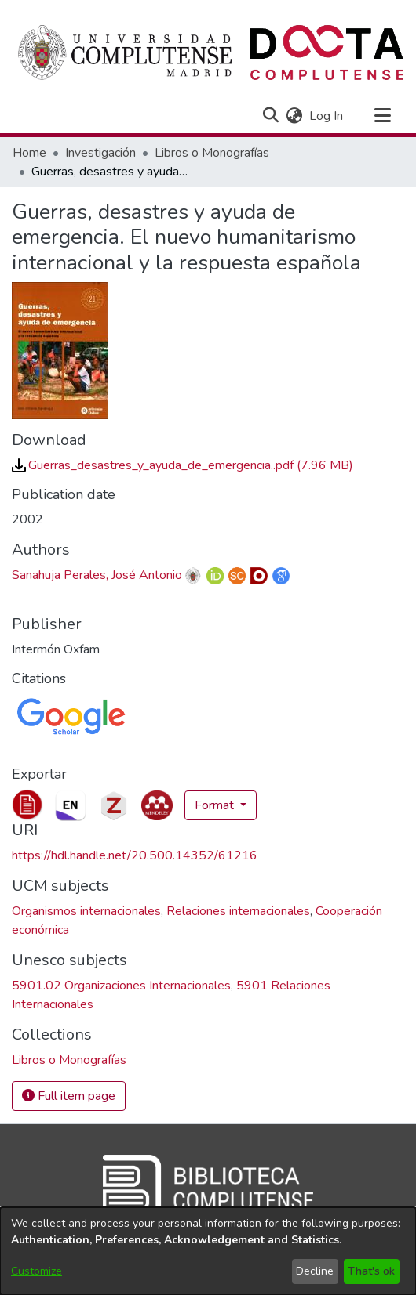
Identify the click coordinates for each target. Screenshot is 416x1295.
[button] (270, 116)
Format (216, 805)
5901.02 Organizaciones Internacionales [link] (121, 985)
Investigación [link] (100, 152)
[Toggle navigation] (382, 116)
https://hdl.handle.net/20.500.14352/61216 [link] (134, 855)
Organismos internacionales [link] (86, 911)
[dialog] (208, 1251)
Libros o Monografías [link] (212, 152)
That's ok (371, 1271)
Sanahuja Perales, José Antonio (97, 575)
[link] (182, 465)
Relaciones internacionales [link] (238, 911)
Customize (36, 1271)
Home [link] (29, 152)
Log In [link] (327, 116)
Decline (315, 1271)
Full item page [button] (68, 1096)
